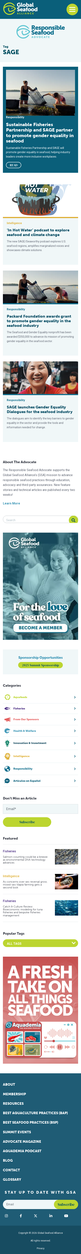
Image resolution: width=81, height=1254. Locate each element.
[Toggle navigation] (72, 9)
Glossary (12, 1179)
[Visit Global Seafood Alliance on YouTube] (70, 1216)
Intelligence (11, 876)
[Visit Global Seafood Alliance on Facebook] (25, 1216)
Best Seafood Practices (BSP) (30, 1122)
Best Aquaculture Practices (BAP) (35, 1113)
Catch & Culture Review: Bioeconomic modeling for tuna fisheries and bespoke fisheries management (23, 911)
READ (14, 165)
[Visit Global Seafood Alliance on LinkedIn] (54, 1216)
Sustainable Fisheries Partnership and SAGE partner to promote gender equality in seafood (40, 133)
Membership (14, 1094)
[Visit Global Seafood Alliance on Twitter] (39, 1216)
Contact (11, 1170)
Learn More (11, 503)
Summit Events (17, 1132)
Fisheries (9, 851)
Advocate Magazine (22, 1141)
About (9, 1084)
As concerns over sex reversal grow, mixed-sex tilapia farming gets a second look (25, 884)
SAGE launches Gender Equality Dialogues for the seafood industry (39, 409)
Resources (13, 1103)
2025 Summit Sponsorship (40, 665)
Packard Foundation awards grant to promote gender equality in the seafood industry (39, 321)
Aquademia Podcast (22, 1151)
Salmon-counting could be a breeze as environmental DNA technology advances (25, 859)
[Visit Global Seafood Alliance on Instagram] (10, 1216)
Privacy (40, 1248)
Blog (8, 1160)
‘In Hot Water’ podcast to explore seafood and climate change (38, 232)
